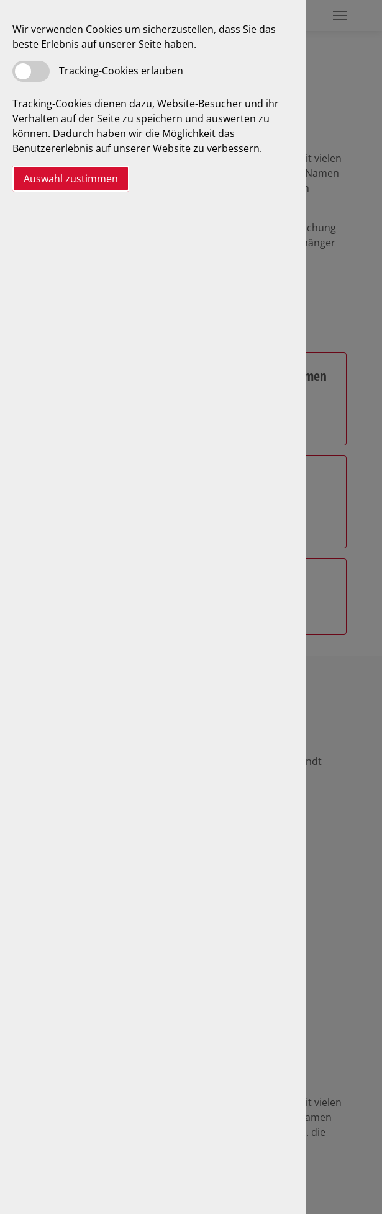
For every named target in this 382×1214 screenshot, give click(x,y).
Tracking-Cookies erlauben (121, 71)
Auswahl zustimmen (71, 178)
